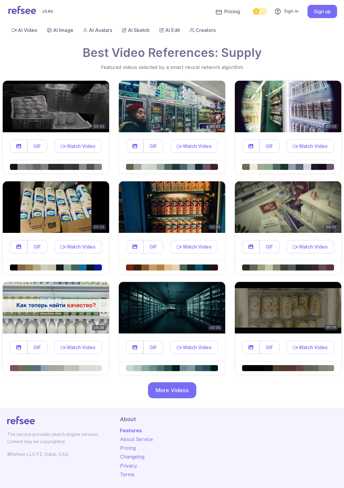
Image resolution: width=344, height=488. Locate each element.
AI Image (60, 30)
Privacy (128, 466)
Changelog (132, 457)
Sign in (286, 11)
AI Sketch (136, 30)
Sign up (322, 11)
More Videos (172, 390)
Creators (203, 30)
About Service (136, 439)
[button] (18, 146)
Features (131, 430)
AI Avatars (97, 30)
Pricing (228, 11)
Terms (127, 474)
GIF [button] (37, 146)
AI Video (24, 30)
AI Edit (169, 30)
